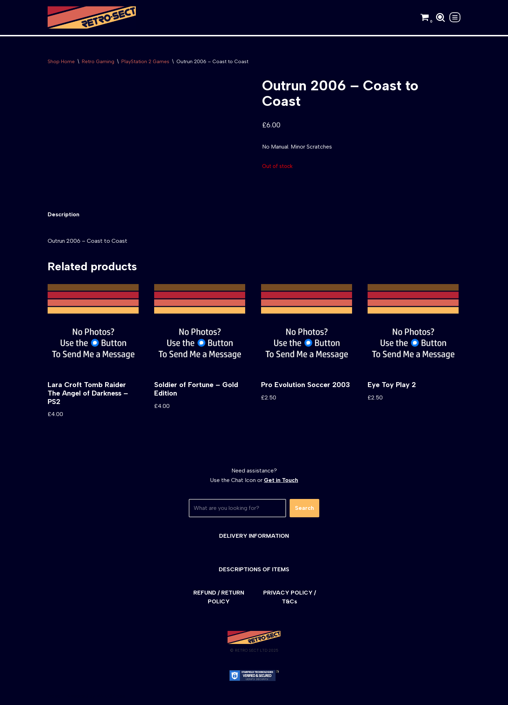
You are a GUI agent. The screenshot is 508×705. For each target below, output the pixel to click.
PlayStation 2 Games (145, 62)
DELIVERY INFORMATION (254, 535)
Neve (54, 696)
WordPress (111, 696)
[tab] (63, 214)
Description (63, 214)
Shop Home (61, 62)
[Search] (440, 17)
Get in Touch (281, 480)
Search (304, 508)
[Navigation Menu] (454, 17)
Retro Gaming (98, 62)
